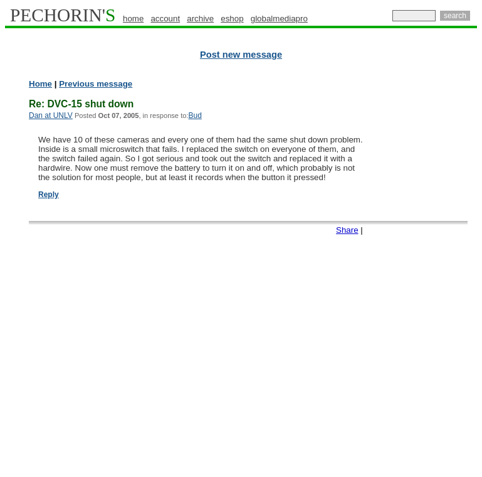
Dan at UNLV (51, 115)
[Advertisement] (427, 270)
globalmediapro (279, 18)
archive (200, 18)
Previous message (95, 83)
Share (347, 230)
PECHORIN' (62, 15)
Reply (48, 194)
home (133, 18)
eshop (232, 18)
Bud (194, 115)
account (165, 18)
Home (40, 83)
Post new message (241, 55)
